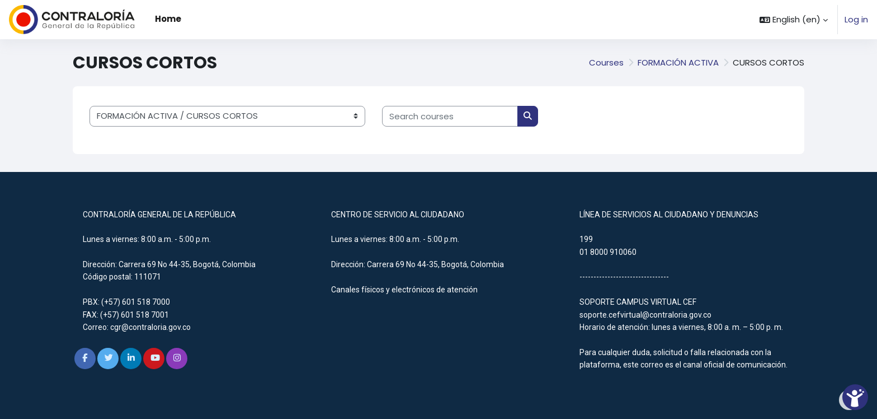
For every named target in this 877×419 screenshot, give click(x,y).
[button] (793, 19)
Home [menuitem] (168, 19)
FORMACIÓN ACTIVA (678, 62)
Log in (856, 19)
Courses (606, 62)
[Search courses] (450, 116)
